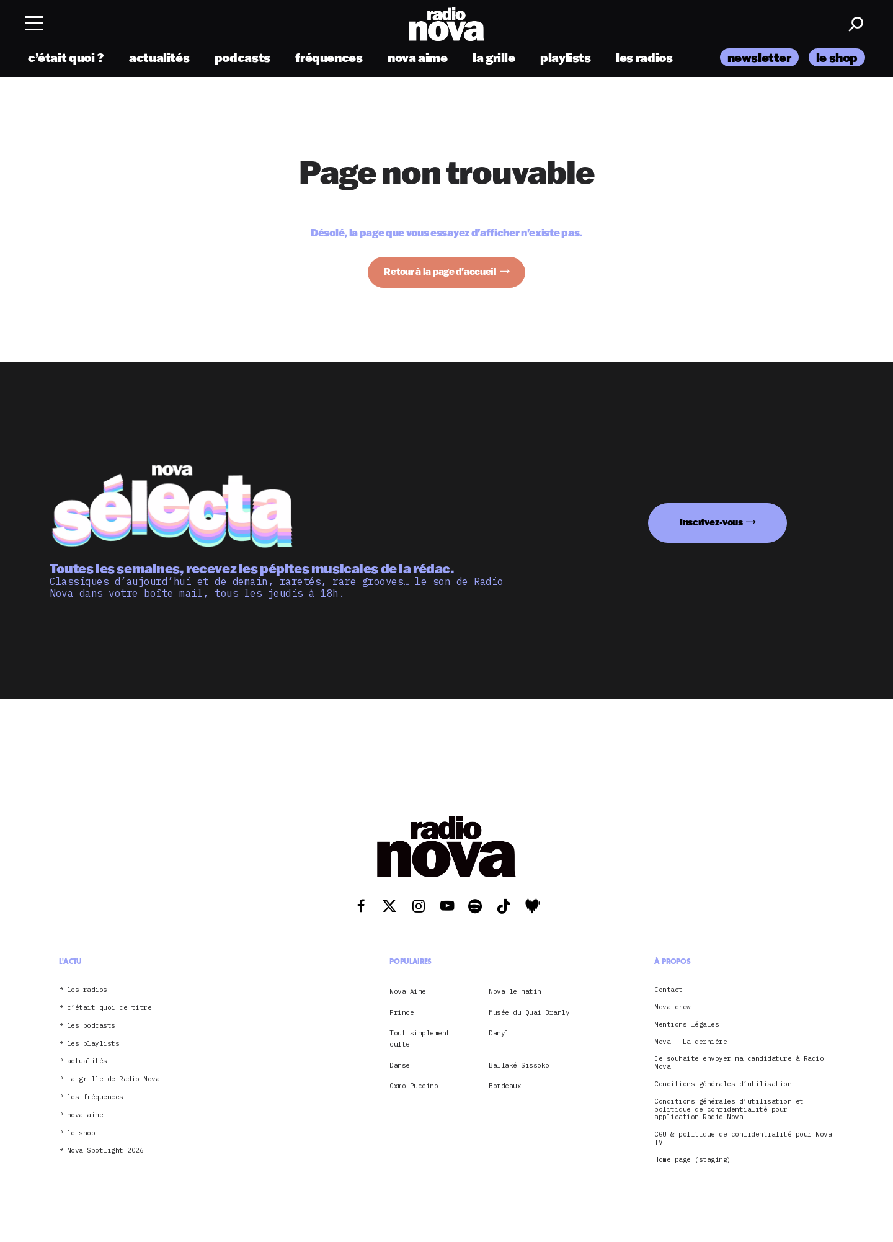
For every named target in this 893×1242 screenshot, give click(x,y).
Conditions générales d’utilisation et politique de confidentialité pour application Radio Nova (729, 1109)
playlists (565, 57)
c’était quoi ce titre (109, 1008)
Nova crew (672, 1007)
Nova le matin (515, 991)
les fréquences (95, 1097)
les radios (644, 57)
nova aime (418, 57)
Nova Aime (407, 991)
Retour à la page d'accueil (440, 271)
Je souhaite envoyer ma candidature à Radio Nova (739, 1063)
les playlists (93, 1044)
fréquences (328, 57)
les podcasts (91, 1026)
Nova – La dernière (690, 1042)
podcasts (242, 57)
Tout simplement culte (419, 1038)
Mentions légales (686, 1025)
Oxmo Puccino (413, 1085)
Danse (399, 1065)
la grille (494, 57)
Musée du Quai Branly (529, 1012)
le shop (837, 57)
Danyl (499, 1033)
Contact (668, 990)
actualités (159, 57)
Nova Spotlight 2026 (105, 1150)
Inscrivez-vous (711, 522)
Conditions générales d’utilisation (722, 1084)
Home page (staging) (692, 1160)
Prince (401, 1012)
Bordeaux (505, 1085)
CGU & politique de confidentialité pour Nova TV (743, 1138)
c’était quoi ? (66, 57)
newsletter (759, 57)
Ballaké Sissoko (519, 1065)
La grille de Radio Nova (113, 1079)
